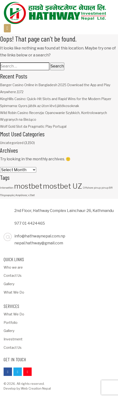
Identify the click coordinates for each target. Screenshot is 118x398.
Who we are (13, 267)
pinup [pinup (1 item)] (97, 187)
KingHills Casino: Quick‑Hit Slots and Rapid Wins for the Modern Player (55, 99)
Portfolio (11, 322)
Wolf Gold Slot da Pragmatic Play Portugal (33, 126)
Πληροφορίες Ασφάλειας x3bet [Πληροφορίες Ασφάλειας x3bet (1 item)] (17, 195)
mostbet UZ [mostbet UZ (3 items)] (62, 186)
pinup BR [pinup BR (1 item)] (107, 187)
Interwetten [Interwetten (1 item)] (6, 187)
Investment (13, 339)
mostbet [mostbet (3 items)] (28, 186)
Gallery (9, 284)
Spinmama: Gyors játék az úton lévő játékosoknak (39, 106)
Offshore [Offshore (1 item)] (88, 187)
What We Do (14, 292)
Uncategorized (12, 143)
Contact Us (13, 275)
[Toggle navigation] (7, 28)
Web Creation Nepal (36, 388)
